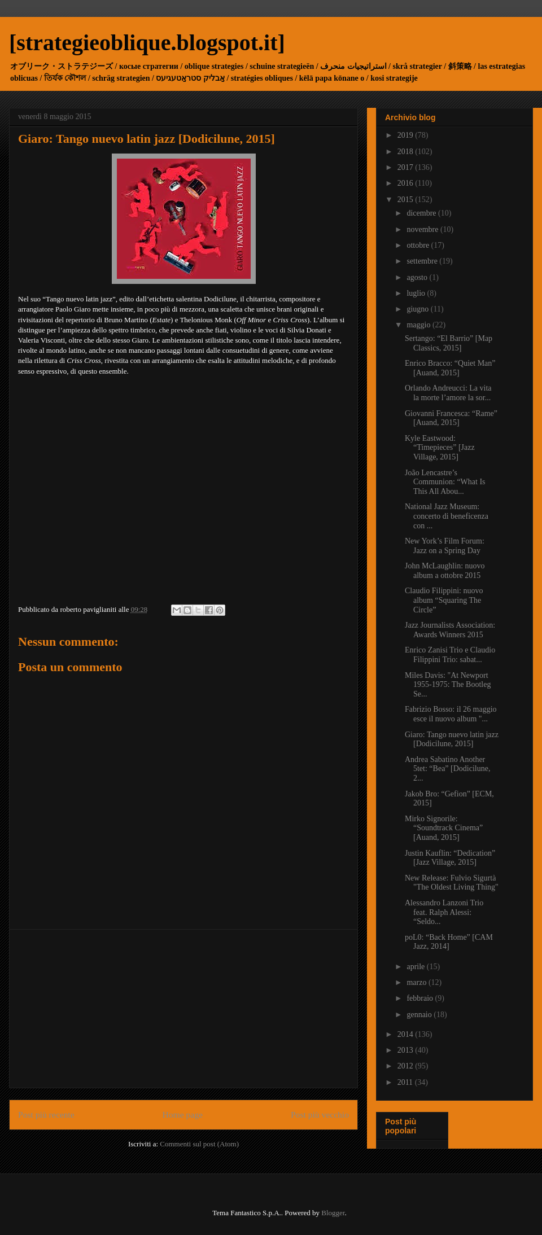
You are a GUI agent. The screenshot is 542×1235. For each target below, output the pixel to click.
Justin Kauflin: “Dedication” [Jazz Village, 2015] (450, 858)
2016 (406, 183)
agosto (417, 277)
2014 (406, 1034)
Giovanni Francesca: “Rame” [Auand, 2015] (451, 418)
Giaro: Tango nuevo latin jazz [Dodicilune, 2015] (452, 739)
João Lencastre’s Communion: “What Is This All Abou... (445, 482)
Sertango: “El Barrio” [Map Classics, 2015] (448, 343)
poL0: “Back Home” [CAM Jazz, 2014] (449, 942)
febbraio (420, 998)
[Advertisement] (183, 1008)
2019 (406, 135)
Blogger (332, 1212)
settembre (422, 261)
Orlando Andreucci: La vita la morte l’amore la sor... (448, 393)
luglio (416, 293)
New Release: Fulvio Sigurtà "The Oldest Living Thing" (452, 883)
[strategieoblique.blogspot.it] (147, 42)
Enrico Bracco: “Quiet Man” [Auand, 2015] (450, 368)
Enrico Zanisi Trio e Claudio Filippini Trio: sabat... (450, 655)
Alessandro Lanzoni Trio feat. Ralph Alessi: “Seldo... (444, 912)
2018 (406, 151)
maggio (419, 325)
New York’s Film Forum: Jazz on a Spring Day (444, 546)
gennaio (420, 1014)
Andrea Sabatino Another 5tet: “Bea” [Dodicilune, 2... (447, 769)
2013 (406, 1050)
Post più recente (46, 1114)
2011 (406, 1082)
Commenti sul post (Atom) (199, 1144)
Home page (183, 1114)
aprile (416, 966)
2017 (406, 167)
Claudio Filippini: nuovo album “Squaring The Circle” (444, 600)
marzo (417, 982)
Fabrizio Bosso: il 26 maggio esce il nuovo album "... (451, 714)
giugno (418, 309)
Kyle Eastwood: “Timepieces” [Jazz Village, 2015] (440, 448)
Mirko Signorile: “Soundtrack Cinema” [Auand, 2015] (444, 828)
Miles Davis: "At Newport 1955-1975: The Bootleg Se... (448, 685)
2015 (406, 199)
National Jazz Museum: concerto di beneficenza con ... (446, 516)
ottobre (418, 245)
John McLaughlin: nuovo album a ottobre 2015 (445, 571)
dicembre (422, 213)
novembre (423, 229)
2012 (406, 1066)
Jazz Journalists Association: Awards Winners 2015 (450, 630)
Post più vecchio (320, 1114)
